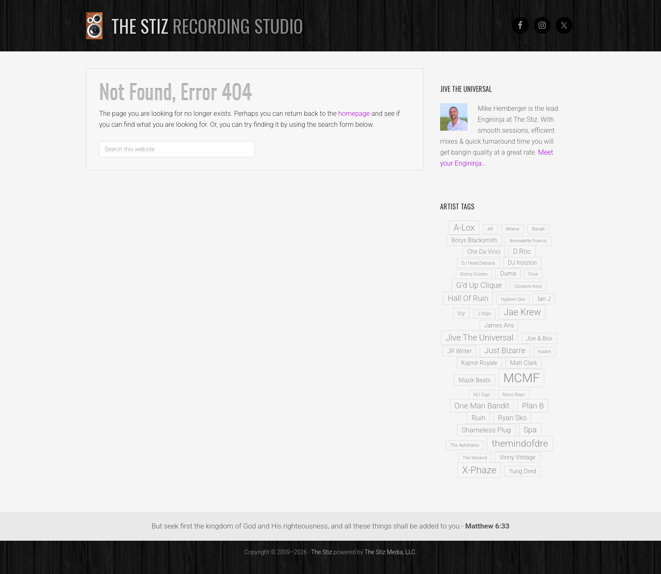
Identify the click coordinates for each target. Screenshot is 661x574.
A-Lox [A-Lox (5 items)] (464, 228)
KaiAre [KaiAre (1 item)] (544, 351)
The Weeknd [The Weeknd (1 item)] (475, 458)
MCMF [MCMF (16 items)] (521, 378)
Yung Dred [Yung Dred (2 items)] (522, 471)
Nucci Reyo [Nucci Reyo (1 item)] (513, 394)
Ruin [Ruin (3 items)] (479, 418)
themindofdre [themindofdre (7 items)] (520, 443)
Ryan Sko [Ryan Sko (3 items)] (512, 418)
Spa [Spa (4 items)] (530, 430)
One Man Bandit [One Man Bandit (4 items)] (481, 405)
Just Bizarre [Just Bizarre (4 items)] (504, 350)
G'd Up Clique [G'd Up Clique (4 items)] (479, 285)
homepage (354, 114)
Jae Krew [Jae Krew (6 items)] (522, 312)
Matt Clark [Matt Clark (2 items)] (523, 362)
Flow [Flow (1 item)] (533, 274)
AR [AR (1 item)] (490, 229)
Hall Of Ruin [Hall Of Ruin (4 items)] (468, 298)
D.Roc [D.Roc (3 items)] (522, 251)
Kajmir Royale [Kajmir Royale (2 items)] (479, 362)
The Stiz (207, 26)
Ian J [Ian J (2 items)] (544, 298)
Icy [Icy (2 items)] (461, 313)
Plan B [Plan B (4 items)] (533, 405)
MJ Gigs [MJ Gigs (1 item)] (481, 394)
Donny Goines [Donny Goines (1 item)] (474, 274)
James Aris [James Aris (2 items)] (499, 325)
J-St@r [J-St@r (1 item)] (484, 314)
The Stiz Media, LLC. (391, 552)
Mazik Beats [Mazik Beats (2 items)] (475, 380)
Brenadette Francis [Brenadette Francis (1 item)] (528, 241)
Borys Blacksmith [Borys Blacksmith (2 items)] (474, 240)
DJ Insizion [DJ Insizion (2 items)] (522, 262)
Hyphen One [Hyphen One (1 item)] (513, 299)
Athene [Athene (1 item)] (513, 229)
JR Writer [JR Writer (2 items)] (459, 351)
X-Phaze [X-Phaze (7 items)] (479, 470)
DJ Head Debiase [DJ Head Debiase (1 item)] (478, 263)
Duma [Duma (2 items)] (508, 273)
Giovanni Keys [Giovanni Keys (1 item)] (528, 286)
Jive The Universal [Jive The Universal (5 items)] (479, 338)
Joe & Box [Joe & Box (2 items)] (539, 338)
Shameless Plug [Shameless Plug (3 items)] (486, 430)
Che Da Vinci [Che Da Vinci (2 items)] (483, 251)
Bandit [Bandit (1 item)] (538, 229)
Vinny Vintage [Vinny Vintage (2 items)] (517, 457)
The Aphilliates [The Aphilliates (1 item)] (464, 445)
